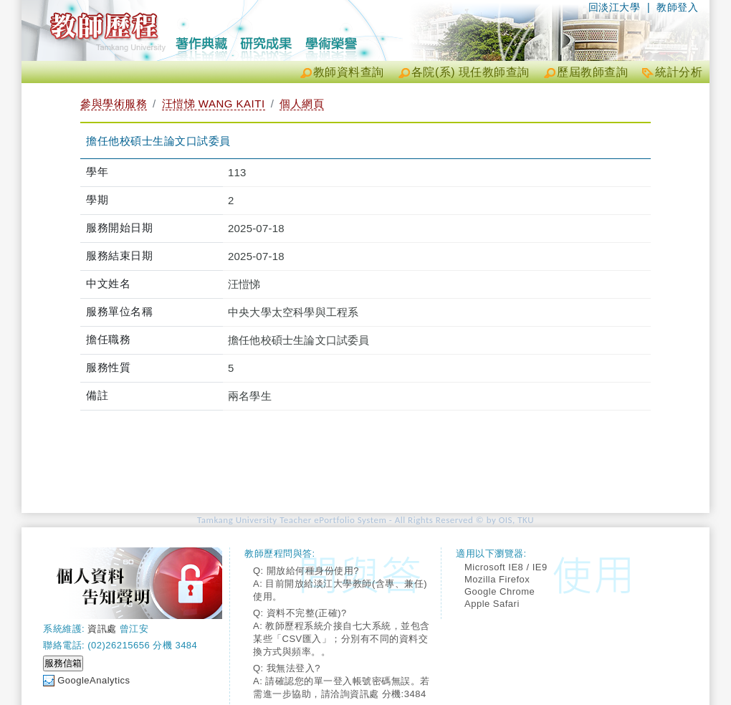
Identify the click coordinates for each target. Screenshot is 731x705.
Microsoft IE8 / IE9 (506, 567)
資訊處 (102, 628)
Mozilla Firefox (497, 579)
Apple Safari (492, 603)
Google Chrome (499, 591)
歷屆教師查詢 (592, 72)
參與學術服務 (113, 103)
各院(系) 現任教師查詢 (470, 72)
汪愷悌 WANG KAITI (213, 103)
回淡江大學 (614, 7)
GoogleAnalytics (93, 680)
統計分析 (678, 72)
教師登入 (677, 7)
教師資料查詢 (348, 72)
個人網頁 (302, 103)
